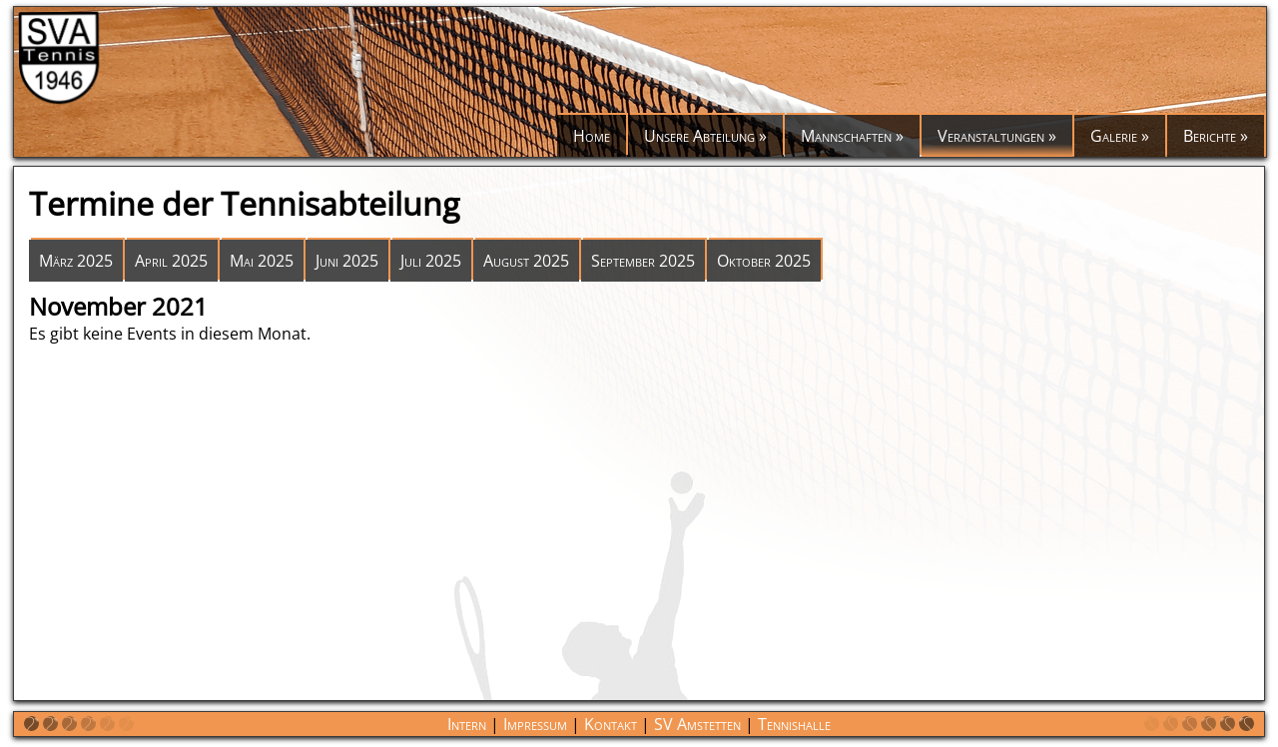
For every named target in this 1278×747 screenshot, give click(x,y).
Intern (466, 724)
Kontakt (610, 724)
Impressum (535, 724)
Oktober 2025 (764, 261)
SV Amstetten (697, 724)
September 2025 (643, 261)
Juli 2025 (430, 261)
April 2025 (171, 261)
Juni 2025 (347, 261)
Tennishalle (794, 724)
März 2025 (76, 261)
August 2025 (526, 261)
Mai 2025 (262, 261)
